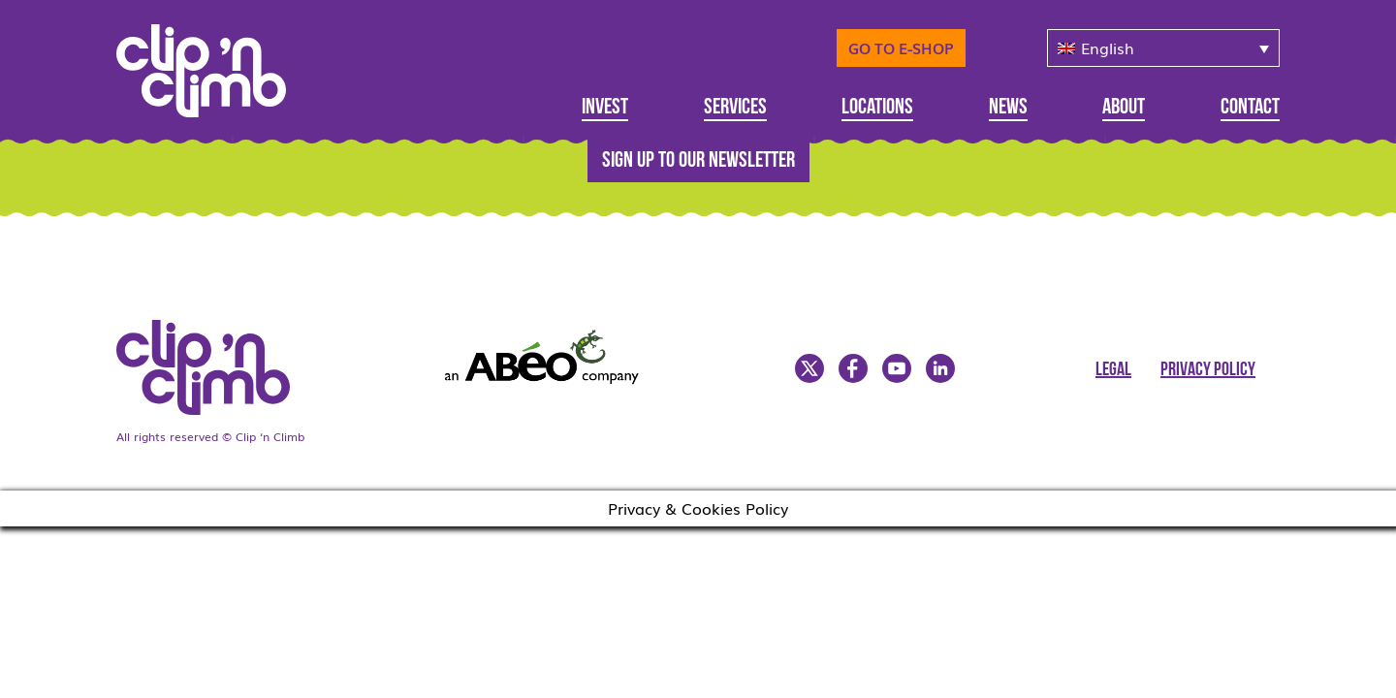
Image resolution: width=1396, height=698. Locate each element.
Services (735, 108)
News (1008, 108)
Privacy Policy (1207, 370)
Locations (877, 108)
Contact (1250, 108)
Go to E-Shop (901, 47)
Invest (605, 108)
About (1123, 108)
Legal (1113, 370)
